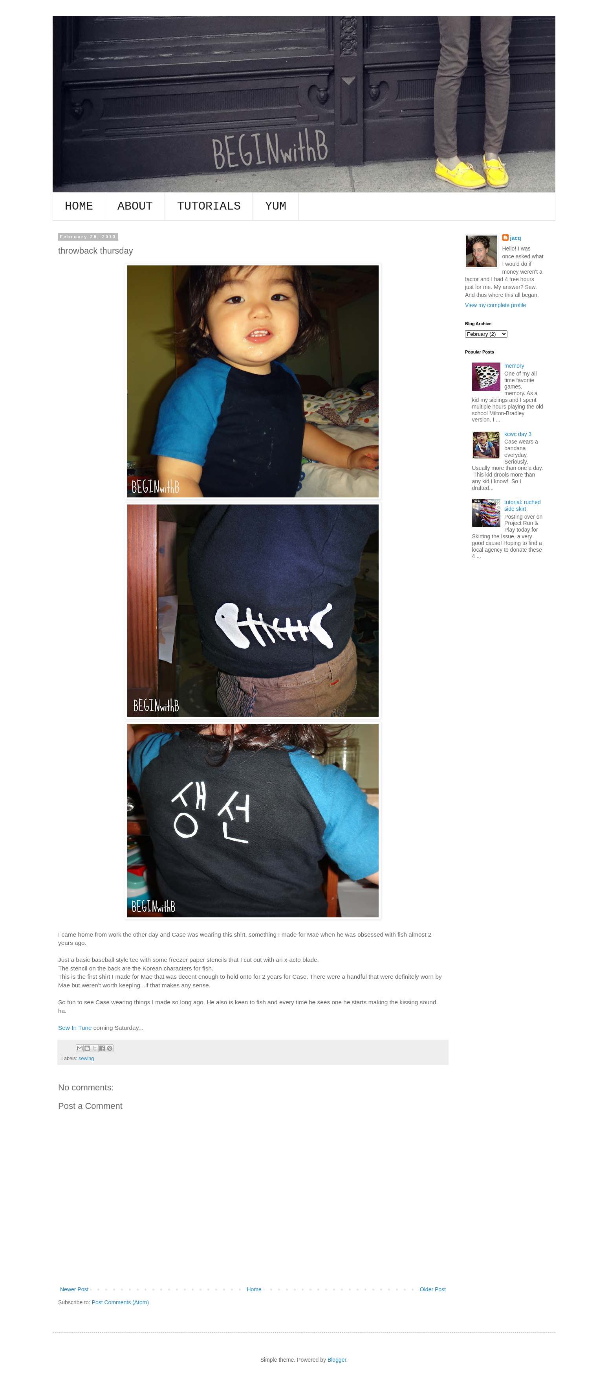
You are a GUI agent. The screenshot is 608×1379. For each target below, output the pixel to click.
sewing (86, 1058)
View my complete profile (495, 305)
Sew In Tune (75, 1027)
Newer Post (74, 1289)
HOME (79, 206)
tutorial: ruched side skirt (522, 505)
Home (254, 1289)
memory (514, 366)
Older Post (433, 1289)
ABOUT (135, 206)
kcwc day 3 (517, 434)
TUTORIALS (209, 206)
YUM (275, 206)
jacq (515, 238)
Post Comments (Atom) (120, 1302)
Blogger (337, 1360)
